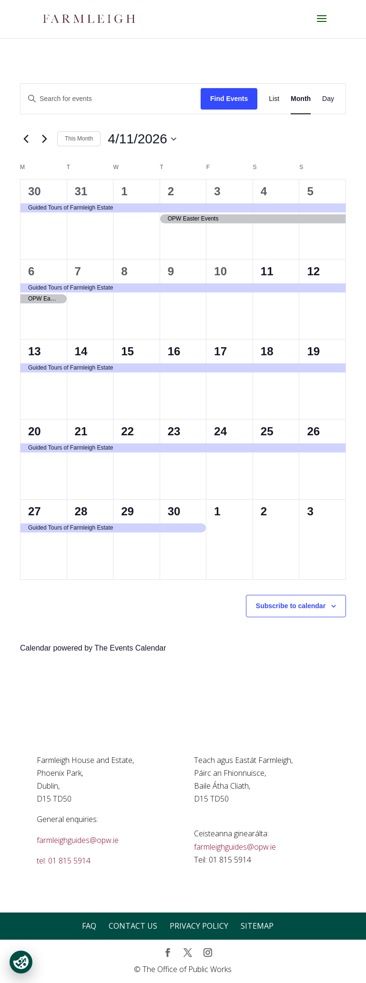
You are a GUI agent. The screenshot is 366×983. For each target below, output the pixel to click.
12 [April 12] (313, 271)
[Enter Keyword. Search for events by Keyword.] (110, 99)
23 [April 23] (174, 431)
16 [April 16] (174, 351)
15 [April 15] (127, 351)
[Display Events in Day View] (328, 99)
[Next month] (44, 139)
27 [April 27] (34, 511)
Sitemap (257, 926)
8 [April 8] (124, 271)
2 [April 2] (171, 191)
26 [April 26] (313, 431)
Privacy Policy (199, 926)
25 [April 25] (267, 431)
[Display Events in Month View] (301, 99)
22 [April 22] (127, 431)
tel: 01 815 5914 (64, 860)
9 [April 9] (171, 271)
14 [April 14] (81, 351)
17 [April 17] (220, 351)
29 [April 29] (127, 511)
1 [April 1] (124, 191)
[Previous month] (25, 139)
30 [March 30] (34, 191)
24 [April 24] (220, 431)
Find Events (229, 98)
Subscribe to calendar (290, 606)
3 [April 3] (217, 191)
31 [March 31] (81, 191)
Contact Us (133, 926)
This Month (79, 138)
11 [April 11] (267, 271)
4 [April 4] (264, 191)
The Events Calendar (130, 648)
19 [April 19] (313, 351)
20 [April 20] (34, 431)
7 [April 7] (78, 271)
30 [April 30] (174, 511)
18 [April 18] (267, 351)
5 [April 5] (310, 191)
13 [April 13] (34, 351)
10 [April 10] (220, 271)
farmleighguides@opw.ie (78, 840)
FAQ (89, 926)
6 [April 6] (31, 271)
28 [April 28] (81, 511)
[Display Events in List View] (274, 99)
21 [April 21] (81, 431)
